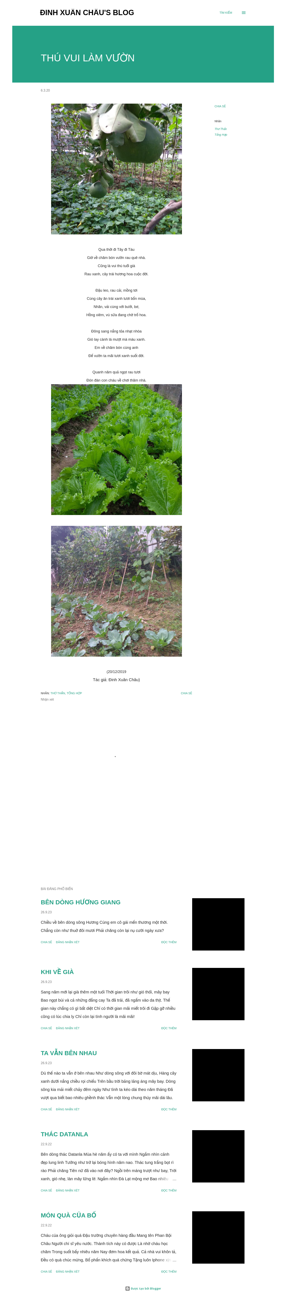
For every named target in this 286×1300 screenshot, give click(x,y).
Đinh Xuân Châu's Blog (87, 12)
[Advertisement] (110, 836)
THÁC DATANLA (64, 1134)
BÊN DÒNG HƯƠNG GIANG (81, 902)
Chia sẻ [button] (220, 106)
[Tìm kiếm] (226, 12)
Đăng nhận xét (68, 942)
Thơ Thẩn (221, 129)
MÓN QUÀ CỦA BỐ (68, 1215)
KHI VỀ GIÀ (57, 972)
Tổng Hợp (221, 134)
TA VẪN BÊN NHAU (69, 1053)
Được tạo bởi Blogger (143, 1288)
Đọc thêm (169, 942)
